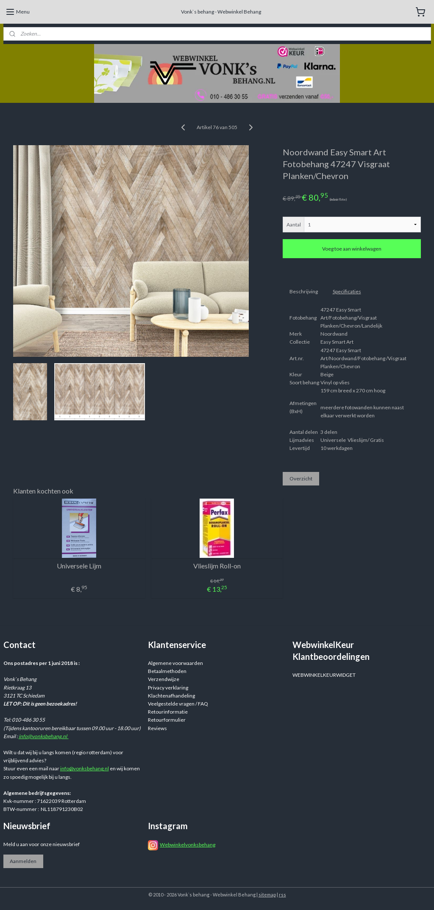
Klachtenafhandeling (171, 695)
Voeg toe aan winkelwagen (351, 248)
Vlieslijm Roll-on (217, 566)
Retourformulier (167, 720)
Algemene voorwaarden (175, 663)
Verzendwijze (163, 679)
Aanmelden (23, 861)
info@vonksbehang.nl (44, 736)
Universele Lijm (79, 566)
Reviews (157, 728)
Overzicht (300, 478)
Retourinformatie (168, 712)
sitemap (267, 894)
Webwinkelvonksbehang (187, 844)
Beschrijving (303, 291)
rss (282, 894)
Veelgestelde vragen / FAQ (178, 703)
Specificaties (347, 291)
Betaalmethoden (167, 671)
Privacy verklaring (168, 687)
